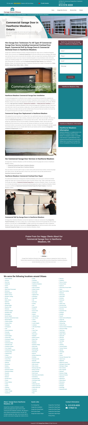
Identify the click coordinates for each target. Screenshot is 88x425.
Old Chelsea (35, 377)
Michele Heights (36, 362)
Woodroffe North (63, 389)
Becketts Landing (9, 296)
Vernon (61, 355)
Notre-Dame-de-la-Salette (38, 375)
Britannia (7, 309)
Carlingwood (8, 327)
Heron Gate (34, 291)
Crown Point (8, 359)
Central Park (8, 337)
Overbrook (34, 389)
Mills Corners (35, 364)
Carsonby (7, 332)
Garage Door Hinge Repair (54, 407)
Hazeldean (34, 285)
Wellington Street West (64, 364)
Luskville (34, 332)
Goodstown (7, 393)
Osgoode (34, 382)
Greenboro (34, 280)
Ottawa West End (36, 387)
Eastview (7, 375)
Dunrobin (7, 373)
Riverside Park (62, 305)
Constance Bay (8, 352)
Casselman (7, 334)
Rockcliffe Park (62, 310)
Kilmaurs (34, 312)
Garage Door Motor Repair (54, 409)
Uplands (61, 350)
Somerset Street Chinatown (65, 327)
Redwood (61, 293)
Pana (33, 393)
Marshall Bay (35, 350)
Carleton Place (8, 323)
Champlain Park (8, 344)
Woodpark (61, 385)
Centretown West (9, 343)
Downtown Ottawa (9, 369)
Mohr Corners (35, 366)
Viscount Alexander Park (64, 357)
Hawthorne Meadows (37, 284)
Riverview (61, 309)
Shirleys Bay (62, 323)
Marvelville (34, 352)
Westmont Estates (63, 375)
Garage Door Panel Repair (54, 411)
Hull (33, 300)
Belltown (7, 302)
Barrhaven (7, 291)
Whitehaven (62, 378)
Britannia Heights (9, 310)
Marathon (34, 343)
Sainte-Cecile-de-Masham (65, 318)
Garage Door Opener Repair (37, 413)
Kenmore (34, 309)
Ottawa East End (36, 384)
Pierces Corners (63, 282)
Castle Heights (8, 335)
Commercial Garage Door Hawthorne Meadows (37, 14)
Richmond (61, 300)
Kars (33, 305)
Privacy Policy (51, 415)
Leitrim (33, 319)
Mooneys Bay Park (36, 368)
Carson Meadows (9, 330)
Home (53, 10)
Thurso (61, 343)
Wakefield (61, 360)
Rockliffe (61, 314)
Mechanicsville (35, 359)
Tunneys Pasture (63, 348)
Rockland (61, 312)
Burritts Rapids (8, 316)
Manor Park (34, 339)
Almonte (7, 280)
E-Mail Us (73, 408)
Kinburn (34, 314)
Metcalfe (34, 360)
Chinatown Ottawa (9, 346)
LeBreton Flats (35, 316)
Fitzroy (6, 380)
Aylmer (6, 287)
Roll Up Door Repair (35, 411)
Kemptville (34, 307)
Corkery (6, 355)
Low (33, 328)
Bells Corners (8, 300)
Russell (61, 316)
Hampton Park (35, 282)
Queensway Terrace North (65, 287)
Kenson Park (35, 310)
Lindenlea (34, 325)
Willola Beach (62, 380)
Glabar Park (7, 389)
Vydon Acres (62, 359)
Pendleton (61, 280)
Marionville (34, 346)
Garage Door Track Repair (54, 405)
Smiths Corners (62, 325)
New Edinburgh (35, 371)
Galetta (6, 385)
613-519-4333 (66, 5)
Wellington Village (63, 366)
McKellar (34, 357)
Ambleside (7, 284)
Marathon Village (36, 344)
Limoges (34, 321)
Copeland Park (8, 353)
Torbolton (61, 344)
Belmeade (7, 303)
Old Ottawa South (36, 380)
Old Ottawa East (36, 378)
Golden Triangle (8, 391)
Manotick (34, 341)
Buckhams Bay (8, 312)
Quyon (60, 289)
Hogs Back (34, 298)
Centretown (7, 341)
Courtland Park (8, 357)
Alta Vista (7, 282)
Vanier (60, 353)
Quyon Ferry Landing (64, 291)
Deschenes (7, 364)
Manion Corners (35, 337)
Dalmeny (7, 362)
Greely (33, 278)
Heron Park (34, 293)
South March (62, 332)
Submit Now (70, 77)
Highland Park (35, 294)
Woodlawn (61, 384)
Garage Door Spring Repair (37, 409)
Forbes (6, 384)
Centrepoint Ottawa (9, 339)
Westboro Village (63, 373)
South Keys (62, 330)
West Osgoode (62, 369)
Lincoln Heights (35, 323)
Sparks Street (62, 334)
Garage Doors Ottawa (44, 423)
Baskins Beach (8, 293)
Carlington (7, 325)
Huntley (34, 303)
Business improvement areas (11, 318)
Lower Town (35, 330)
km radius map (70, 103)
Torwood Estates (63, 346)
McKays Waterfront (36, 355)
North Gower (35, 373)
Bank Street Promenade (10, 289)
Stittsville (61, 337)
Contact (81, 10)
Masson (34, 353)
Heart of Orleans (36, 287)
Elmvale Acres (8, 378)
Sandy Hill (61, 319)
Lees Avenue (35, 318)
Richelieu (61, 298)
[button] (40, 252)
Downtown (7, 368)
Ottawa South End (36, 385)
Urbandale (61, 352)
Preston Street (62, 284)
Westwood (61, 377)
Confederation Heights (10, 350)
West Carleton (62, 368)
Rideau (61, 302)
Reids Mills (62, 296)
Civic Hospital (8, 348)
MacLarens (34, 334)
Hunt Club (34, 302)
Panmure (61, 278)
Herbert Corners (35, 289)
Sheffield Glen (62, 321)
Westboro (61, 371)
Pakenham (34, 391)
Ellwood (7, 377)
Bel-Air (6, 298)
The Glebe (61, 341)
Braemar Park (8, 307)
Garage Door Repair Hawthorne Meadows (17, 14)
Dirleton (7, 366)
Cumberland (8, 360)
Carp (6, 328)
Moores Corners (35, 369)
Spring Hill (61, 335)
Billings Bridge (8, 305)
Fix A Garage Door (35, 405)
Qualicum (61, 285)
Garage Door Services (62, 10)
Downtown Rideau (9, 371)
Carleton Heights (9, 321)
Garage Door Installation (36, 407)
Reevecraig (62, 294)
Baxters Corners (8, 294)
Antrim (6, 285)
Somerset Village (63, 328)
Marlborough (35, 348)
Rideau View (62, 303)
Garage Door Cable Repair (54, 413)
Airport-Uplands (8, 278)
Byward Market (8, 319)
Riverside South (63, 307)
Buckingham (8, 314)
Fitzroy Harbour (8, 382)
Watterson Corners (63, 362)
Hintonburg (34, 296)
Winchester (62, 382)
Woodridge (61, 387)
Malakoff (34, 335)
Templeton (61, 339)
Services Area (73, 10)
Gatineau (7, 387)
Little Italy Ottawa (36, 327)
